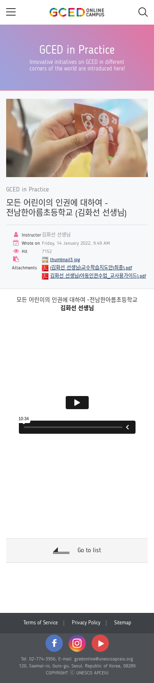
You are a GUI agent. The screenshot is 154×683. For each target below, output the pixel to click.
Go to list (89, 550)
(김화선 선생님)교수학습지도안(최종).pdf (91, 268)
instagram (77, 643)
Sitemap (122, 623)
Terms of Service (40, 623)
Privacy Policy (86, 623)
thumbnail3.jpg (65, 259)
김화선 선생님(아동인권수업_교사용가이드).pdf (98, 276)
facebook (54, 643)
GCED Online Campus (77, 12)
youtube (100, 643)
